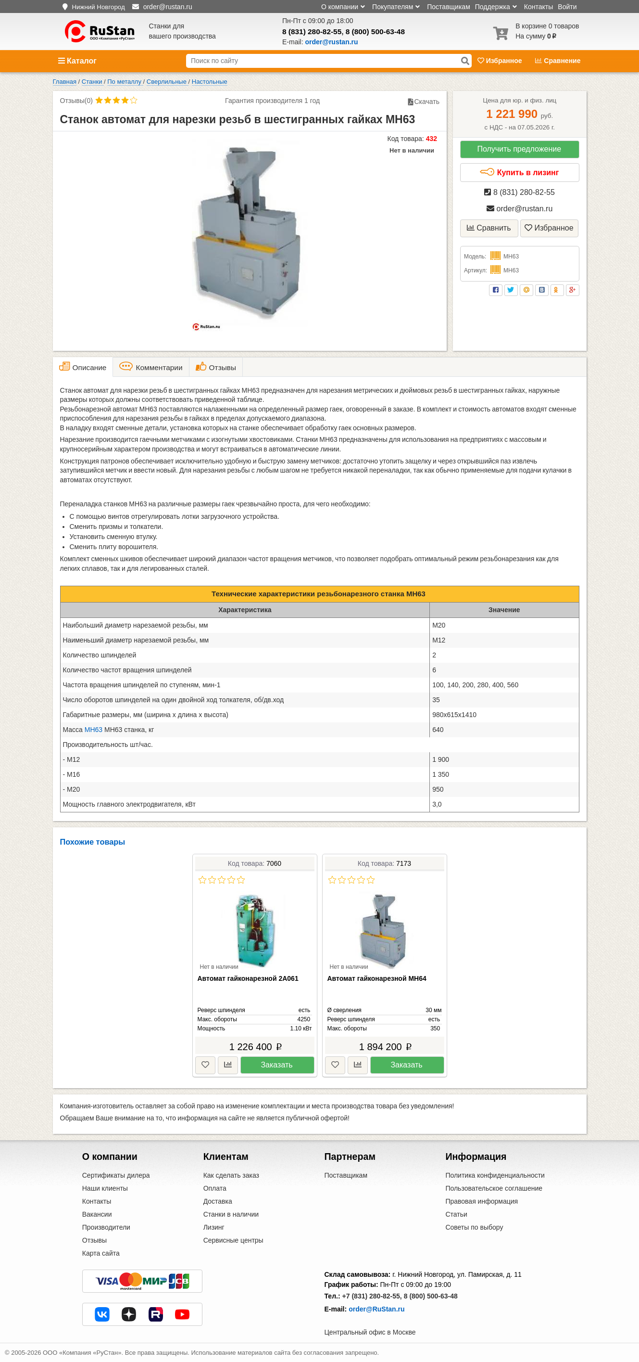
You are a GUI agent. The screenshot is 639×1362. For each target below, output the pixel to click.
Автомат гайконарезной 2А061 (248, 978)
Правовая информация (481, 1201)
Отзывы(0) (76, 100)
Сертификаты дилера (116, 1175)
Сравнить (489, 228)
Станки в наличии (231, 1214)
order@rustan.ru (519, 209)
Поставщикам (448, 7)
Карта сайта (101, 1253)
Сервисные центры (233, 1240)
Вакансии (97, 1214)
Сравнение (557, 60)
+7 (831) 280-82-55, (372, 1296)
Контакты (538, 7)
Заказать (276, 1065)
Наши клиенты (105, 1188)
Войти (567, 7)
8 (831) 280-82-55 (311, 31)
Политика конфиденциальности (495, 1175)
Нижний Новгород (98, 7)
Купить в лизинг (519, 172)
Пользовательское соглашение (493, 1188)
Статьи (456, 1214)
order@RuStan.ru (376, 1309)
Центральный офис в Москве (370, 1332)
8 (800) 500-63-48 (375, 31)
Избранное (500, 60)
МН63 (93, 729)
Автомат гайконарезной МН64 (376, 978)
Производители (106, 1227)
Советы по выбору (474, 1227)
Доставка (217, 1201)
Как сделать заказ (231, 1175)
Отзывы (94, 1240)
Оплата (214, 1188)
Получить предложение (519, 149)
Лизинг (214, 1227)
